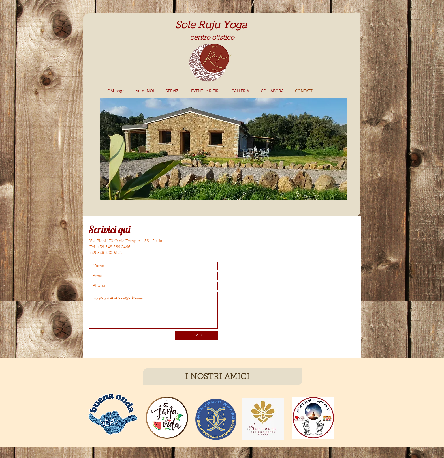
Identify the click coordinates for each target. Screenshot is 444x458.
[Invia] (196, 335)
